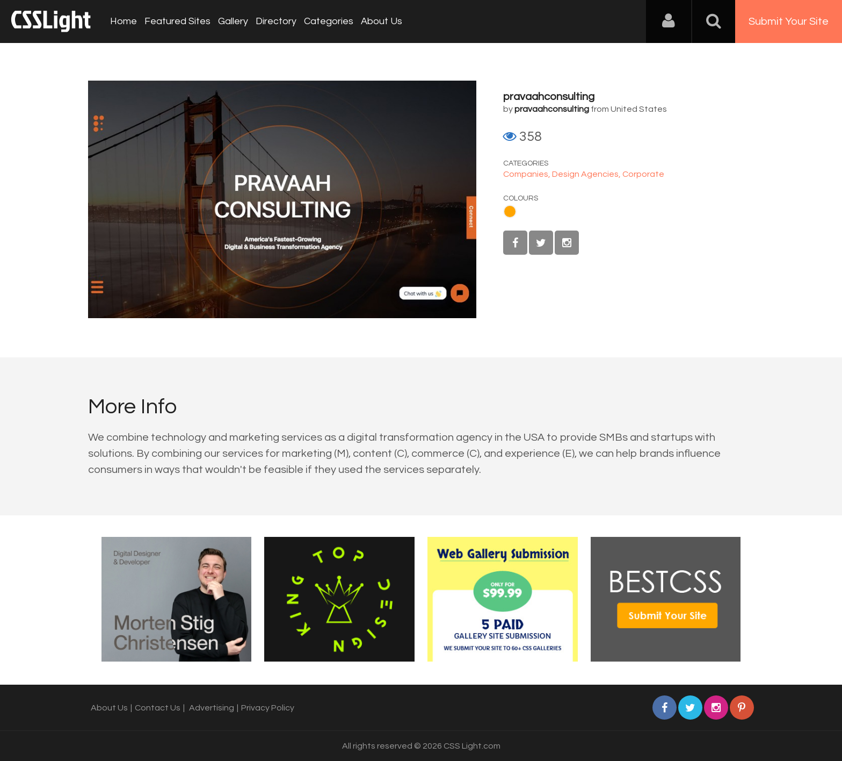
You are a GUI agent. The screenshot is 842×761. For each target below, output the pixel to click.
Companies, (527, 174)
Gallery (233, 21)
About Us (381, 21)
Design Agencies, (587, 174)
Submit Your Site (789, 21)
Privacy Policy (267, 707)
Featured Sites (177, 21)
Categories (328, 21)
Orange (510, 211)
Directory (276, 21)
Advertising (211, 707)
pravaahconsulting (548, 96)
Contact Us (157, 707)
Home (123, 21)
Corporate (643, 174)
